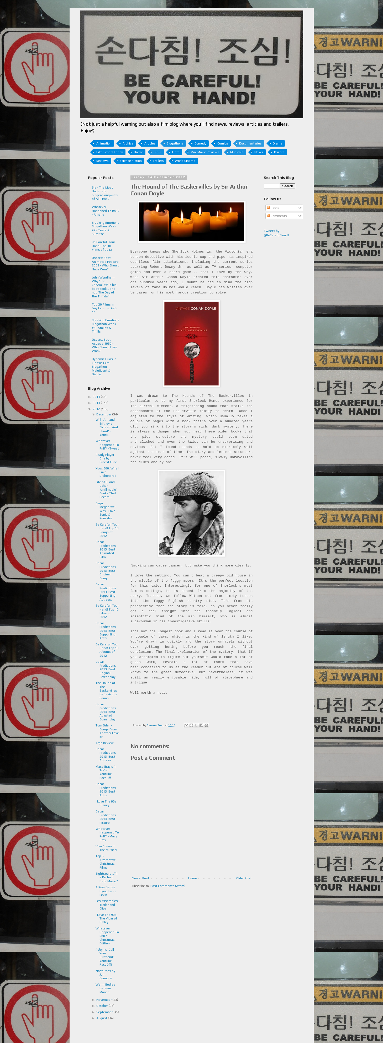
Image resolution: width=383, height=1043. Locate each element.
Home (192, 878)
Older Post (243, 878)
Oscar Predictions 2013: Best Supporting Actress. (106, 591)
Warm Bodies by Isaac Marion (105, 988)
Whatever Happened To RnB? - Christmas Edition (107, 936)
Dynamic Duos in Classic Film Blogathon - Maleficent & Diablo (104, 366)
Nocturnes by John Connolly (105, 974)
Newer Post (140, 878)
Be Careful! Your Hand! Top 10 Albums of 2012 (107, 650)
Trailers (158, 161)
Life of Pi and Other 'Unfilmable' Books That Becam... (106, 489)
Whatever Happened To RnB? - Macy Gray (107, 834)
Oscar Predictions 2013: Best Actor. (106, 789)
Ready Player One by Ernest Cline (106, 458)
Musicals (236, 152)
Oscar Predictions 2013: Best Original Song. (106, 570)
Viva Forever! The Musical (106, 848)
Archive (128, 143)
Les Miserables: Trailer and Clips (107, 904)
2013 (97, 403)
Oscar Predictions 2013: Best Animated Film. (106, 549)
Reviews (102, 161)
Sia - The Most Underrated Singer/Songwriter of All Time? (105, 193)
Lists (176, 152)
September (104, 1012)
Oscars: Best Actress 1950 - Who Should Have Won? (105, 345)
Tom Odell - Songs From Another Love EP (107, 731)
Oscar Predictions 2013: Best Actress (106, 754)
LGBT (157, 152)
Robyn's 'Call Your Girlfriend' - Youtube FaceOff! (106, 957)
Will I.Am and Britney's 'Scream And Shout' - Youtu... (107, 427)
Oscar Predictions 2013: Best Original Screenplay (106, 669)
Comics (222, 143)
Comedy (200, 143)
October (102, 1006)
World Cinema (185, 161)
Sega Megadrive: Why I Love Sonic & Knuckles (106, 510)
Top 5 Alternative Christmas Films (106, 861)
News (258, 152)
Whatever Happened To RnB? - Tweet (107, 444)
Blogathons (175, 143)
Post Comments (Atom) (167, 886)
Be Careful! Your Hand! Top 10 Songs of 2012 (107, 530)
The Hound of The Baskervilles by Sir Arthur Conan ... (106, 690)
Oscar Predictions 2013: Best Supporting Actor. (106, 630)
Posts (273, 208)
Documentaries (250, 143)
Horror (138, 152)
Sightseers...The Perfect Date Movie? (107, 877)
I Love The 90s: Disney (106, 803)
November (104, 1000)
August (102, 1018)
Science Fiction (131, 161)
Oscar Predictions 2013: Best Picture (106, 817)
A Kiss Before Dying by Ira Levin (106, 891)
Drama (277, 143)
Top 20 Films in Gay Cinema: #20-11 (104, 308)
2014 (97, 397)
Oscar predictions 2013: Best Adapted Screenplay (106, 711)
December (104, 414)
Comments (277, 216)
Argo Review (105, 743)
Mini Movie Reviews (205, 152)
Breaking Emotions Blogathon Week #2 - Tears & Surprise (105, 228)
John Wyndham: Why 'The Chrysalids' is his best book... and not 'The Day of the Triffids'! (104, 287)
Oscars (279, 152)
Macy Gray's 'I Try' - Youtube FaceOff (106, 772)
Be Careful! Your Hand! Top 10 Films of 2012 (103, 246)
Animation (104, 143)
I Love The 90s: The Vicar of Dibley (106, 918)
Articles (150, 143)
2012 (97, 409)
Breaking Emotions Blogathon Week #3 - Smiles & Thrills (105, 325)
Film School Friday (109, 152)
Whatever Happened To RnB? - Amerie (105, 210)
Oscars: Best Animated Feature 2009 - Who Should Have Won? (105, 263)
